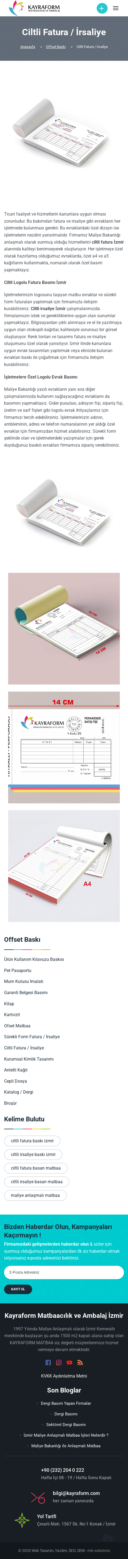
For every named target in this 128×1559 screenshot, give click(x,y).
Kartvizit (15, 1014)
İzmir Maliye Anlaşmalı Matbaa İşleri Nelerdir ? (64, 1435)
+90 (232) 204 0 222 (62, 1470)
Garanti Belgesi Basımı (29, 992)
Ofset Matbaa (20, 1025)
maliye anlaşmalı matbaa (35, 1195)
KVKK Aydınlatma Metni (64, 1376)
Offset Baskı (56, 47)
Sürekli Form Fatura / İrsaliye (35, 1036)
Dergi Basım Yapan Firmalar (64, 1403)
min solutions (98, 1550)
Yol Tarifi (46, 1516)
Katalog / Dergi (22, 1092)
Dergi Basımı (64, 1414)
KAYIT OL (18, 1289)
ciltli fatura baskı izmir (32, 1140)
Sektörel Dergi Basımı (64, 1424)
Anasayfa (27, 47)
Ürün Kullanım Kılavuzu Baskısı (37, 959)
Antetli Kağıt (19, 1070)
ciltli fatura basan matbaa (36, 1168)
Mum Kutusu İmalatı (27, 981)
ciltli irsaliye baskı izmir (33, 1154)
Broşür (13, 1103)
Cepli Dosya (19, 1081)
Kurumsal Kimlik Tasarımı (32, 1059)
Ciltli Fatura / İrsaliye (27, 1048)
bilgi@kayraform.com (76, 1493)
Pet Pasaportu (21, 970)
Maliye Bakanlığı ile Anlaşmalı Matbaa (64, 1445)
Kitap (12, 1003)
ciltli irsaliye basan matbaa (37, 1181)
